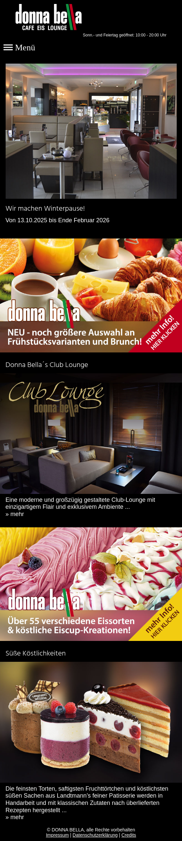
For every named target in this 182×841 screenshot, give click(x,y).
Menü (19, 47)
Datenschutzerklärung (94, 835)
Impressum (57, 835)
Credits (128, 835)
